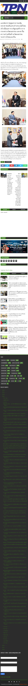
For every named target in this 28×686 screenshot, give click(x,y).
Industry (3, 375)
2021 (3, 647)
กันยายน (5, 626)
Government (4, 362)
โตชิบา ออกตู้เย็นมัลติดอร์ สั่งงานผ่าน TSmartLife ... (15, 413)
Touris (20, 378)
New (18, 375)
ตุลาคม (5, 402)
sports (13, 368)
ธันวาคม (5, 398)
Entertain (3, 370)
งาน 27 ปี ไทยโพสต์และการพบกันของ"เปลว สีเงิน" (14, 454)
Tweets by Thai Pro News (6, 270)
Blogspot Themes (23, 684)
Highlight (3, 368)
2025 (3, 392)
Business (13, 360)
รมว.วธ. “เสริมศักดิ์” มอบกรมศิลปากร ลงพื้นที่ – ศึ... (14, 499)
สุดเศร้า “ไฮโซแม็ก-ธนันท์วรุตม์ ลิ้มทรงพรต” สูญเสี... (15, 542)
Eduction (3, 383)
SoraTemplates (9, 684)
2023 (3, 396)
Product (3, 378)
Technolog (12, 378)
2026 (3, 390)
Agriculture (4, 381)
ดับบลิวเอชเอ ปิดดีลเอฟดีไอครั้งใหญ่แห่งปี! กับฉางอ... (15, 446)
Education (3, 373)
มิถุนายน (5, 632)
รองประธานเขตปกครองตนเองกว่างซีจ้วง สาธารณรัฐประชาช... (12, 483)
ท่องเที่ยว (11, 375)
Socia (12, 381)
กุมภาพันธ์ (5, 640)
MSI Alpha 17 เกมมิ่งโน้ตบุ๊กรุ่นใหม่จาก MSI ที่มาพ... (15, 443)
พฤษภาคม (5, 634)
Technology (14, 373)
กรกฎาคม (5, 630)
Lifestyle (3, 360)
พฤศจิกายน (6, 400)
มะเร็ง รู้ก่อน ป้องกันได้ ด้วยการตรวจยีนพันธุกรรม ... (15, 510)
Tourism (13, 370)
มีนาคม (5, 638)
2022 (3, 645)
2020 (3, 649)
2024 (3, 394)
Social (2, 365)
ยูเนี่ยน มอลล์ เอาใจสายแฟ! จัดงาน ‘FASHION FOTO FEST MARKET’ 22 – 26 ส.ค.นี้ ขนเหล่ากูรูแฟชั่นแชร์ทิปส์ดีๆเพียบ (17, 322)
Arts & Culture (15, 362)
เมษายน (5, 636)
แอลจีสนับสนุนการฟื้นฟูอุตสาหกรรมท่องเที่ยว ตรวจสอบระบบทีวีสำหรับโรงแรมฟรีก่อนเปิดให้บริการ (17, 293)
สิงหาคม (5, 628)
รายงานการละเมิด (5, 677)
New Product (13, 365)
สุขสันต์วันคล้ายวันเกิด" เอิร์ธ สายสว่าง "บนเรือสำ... (15, 422)
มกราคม (5, 642)
